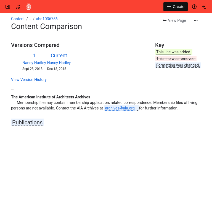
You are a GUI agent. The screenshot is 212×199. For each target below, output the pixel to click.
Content (18, 19)
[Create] (175, 6)
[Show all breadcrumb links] (29, 19)
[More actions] (195, 20)
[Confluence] (28, 6)
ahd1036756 (47, 19)
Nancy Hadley (34, 63)
